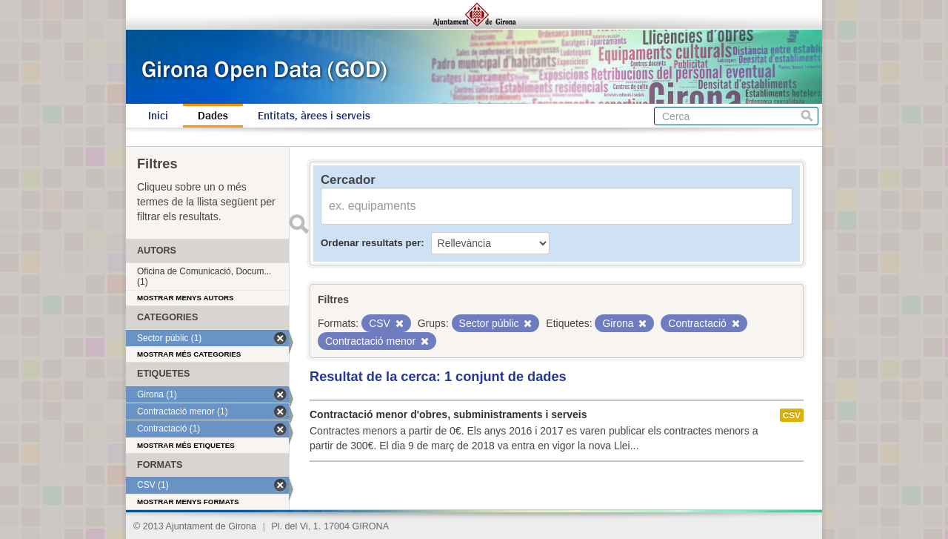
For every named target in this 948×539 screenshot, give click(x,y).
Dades (213, 115)
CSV (792, 415)
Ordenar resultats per (371, 242)
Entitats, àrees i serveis (314, 115)
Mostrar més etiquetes (186, 445)
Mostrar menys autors (185, 298)
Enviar (298, 224)
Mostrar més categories (189, 354)
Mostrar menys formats (188, 501)
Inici (158, 115)
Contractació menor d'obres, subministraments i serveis (448, 414)
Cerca (807, 116)
